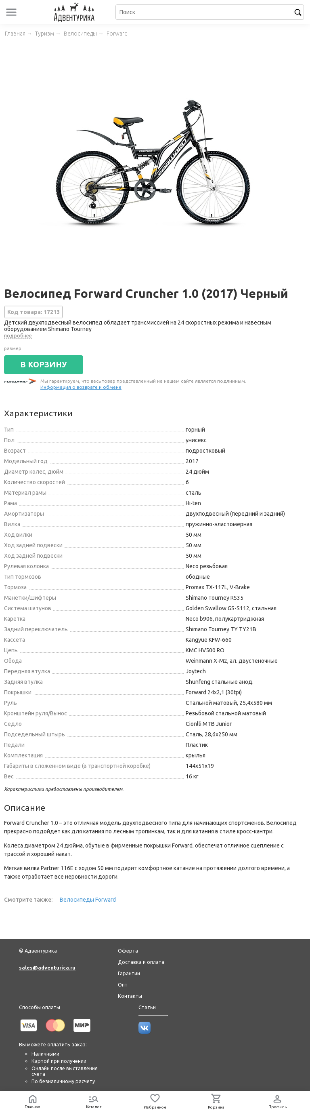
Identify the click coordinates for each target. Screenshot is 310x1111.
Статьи (147, 1007)
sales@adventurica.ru (47, 967)
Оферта (128, 950)
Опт (123, 984)
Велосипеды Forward (88, 899)
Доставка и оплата (141, 962)
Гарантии (129, 973)
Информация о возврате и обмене (80, 387)
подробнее (18, 335)
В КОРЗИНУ (43, 364)
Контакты (130, 996)
